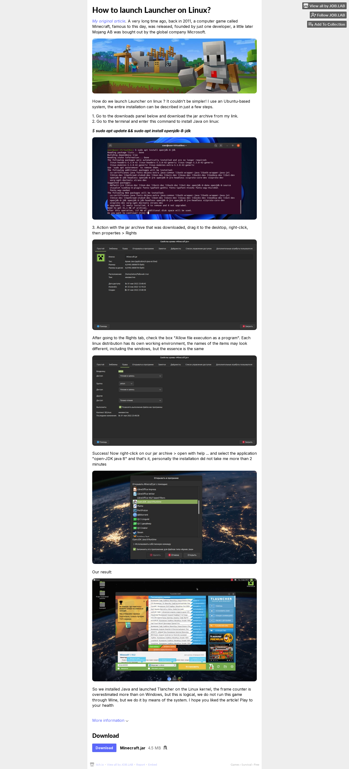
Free (256, 764)
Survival (247, 764)
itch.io (100, 764)
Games (235, 764)
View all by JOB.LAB (120, 764)
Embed (152, 764)
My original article (108, 21)
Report (140, 764)
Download (104, 748)
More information (110, 720)
